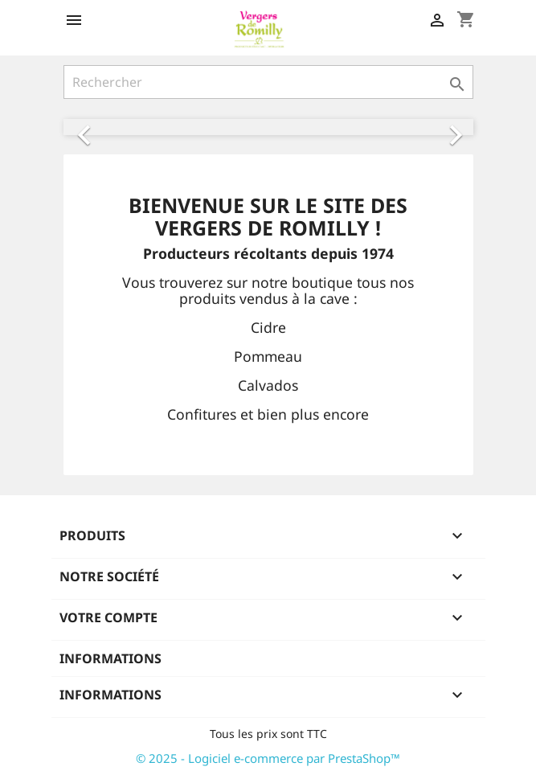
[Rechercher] (268, 82)
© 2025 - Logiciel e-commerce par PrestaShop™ (268, 758)
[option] (268, 127)
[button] (94, 127)
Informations (110, 658)
